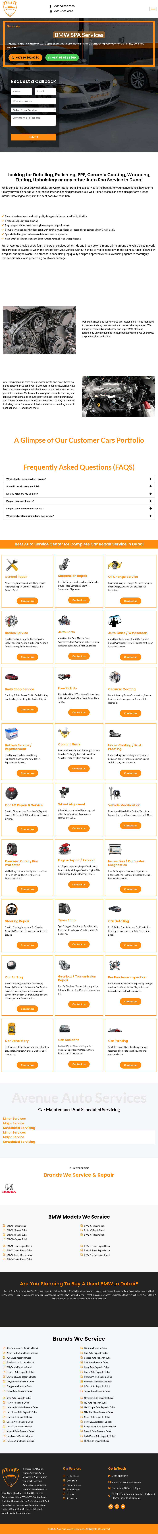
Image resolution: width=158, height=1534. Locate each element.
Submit (33, 137)
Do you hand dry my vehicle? (22, 493)
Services (13, 26)
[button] (79, 479)
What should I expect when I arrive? (26, 478)
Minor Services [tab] (14, 1118)
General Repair (16, 577)
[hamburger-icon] (153, 9)
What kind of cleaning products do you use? (30, 515)
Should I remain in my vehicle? (22, 486)
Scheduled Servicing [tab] (19, 1128)
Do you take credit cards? (20, 501)
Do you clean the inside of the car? (25, 508)
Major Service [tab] (13, 1123)
